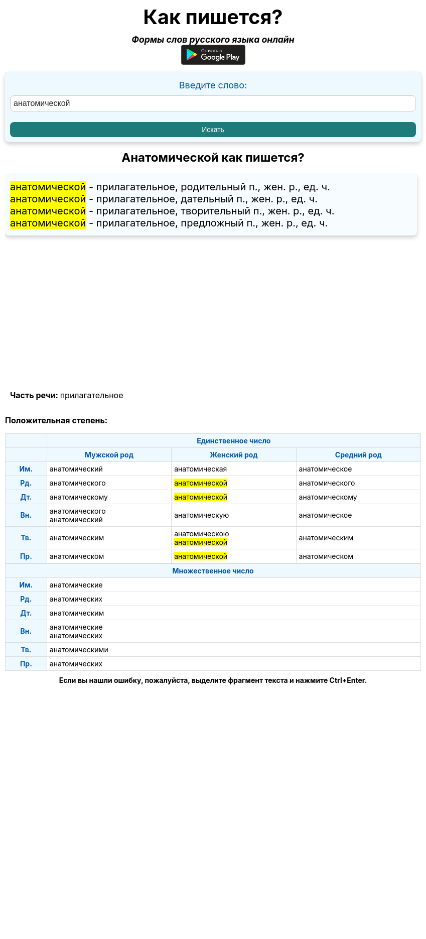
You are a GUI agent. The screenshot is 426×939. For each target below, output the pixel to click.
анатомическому (79, 497)
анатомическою (201, 533)
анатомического (78, 483)
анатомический (76, 468)
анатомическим (77, 537)
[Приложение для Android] (213, 61)
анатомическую (201, 515)
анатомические (76, 584)
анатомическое (325, 468)
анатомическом (77, 556)
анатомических (76, 599)
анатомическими (79, 649)
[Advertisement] (213, 313)
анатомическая (200, 468)
